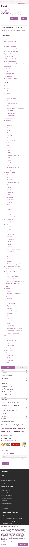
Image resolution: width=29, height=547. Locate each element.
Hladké (9, 244)
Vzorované (10, 177)
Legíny (8, 194)
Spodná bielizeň (9, 338)
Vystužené (9, 231)
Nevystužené (10, 239)
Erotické (9, 241)
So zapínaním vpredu (12, 259)
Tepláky (9, 152)
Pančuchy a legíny (10, 172)
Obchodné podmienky (11, 61)
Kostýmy (9, 209)
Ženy (5, 86)
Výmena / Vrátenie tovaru (12, 59)
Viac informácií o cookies (7, 542)
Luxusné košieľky (10, 222)
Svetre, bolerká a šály (12, 170)
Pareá (8, 100)
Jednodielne (10, 93)
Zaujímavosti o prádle (11, 78)
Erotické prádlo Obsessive (14, 212)
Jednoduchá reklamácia (11, 51)
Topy (8, 165)
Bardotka (9, 236)
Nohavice (9, 147)
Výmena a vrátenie (14, 3)
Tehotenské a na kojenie (13, 254)
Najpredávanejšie (11, 140)
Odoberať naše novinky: (8, 453)
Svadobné (9, 261)
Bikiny (8, 91)
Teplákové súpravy (10, 118)
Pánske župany (9, 350)
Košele (9, 160)
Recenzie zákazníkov (10, 46)
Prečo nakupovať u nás (10, 41)
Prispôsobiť (3, 544)
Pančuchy (9, 175)
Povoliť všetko (23, 544)
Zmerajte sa (8, 76)
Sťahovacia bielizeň (10, 219)
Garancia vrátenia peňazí (11, 49)
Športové (9, 246)
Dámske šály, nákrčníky (13, 276)
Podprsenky (8, 227)
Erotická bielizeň (9, 197)
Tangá (8, 128)
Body (8, 204)
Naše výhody (8, 44)
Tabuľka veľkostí (9, 73)
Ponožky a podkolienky (13, 333)
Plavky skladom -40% (12, 103)
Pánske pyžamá (11, 110)
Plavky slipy (10, 360)
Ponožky (9, 189)
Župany (7, 224)
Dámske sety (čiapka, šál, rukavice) (16, 281)
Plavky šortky (10, 355)
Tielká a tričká (10, 345)
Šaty (8, 145)
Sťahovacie (10, 133)
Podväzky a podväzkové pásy (14, 330)
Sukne (8, 157)
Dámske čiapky (11, 274)
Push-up (9, 229)
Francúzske (10, 138)
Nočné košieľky (11, 199)
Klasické (9, 123)
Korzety (9, 207)
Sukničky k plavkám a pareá (14, 328)
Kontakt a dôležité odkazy (11, 66)
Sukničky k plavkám (12, 98)
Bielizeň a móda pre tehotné (12, 266)
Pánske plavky (9, 353)
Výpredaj (7, 296)
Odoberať (5, 464)
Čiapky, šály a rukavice (11, 271)
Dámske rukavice (11, 278)
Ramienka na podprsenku (14, 264)
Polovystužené (11, 234)
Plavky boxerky (11, 358)
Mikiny (9, 150)
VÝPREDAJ (8, 362)
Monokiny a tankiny (12, 96)
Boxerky (9, 130)
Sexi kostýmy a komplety (11, 283)
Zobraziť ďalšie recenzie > (7, 435)
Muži (5, 335)
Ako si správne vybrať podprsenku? (14, 63)
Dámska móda (9, 143)
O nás (7, 71)
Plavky (7, 88)
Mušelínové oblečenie (13, 155)
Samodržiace (10, 180)
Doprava (22, 3)
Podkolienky (10, 192)
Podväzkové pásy (11, 185)
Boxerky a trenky (11, 340)
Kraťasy (9, 162)
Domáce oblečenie (10, 217)
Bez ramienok (10, 256)
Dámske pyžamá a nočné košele (15, 108)
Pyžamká (7, 105)
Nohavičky (8, 120)
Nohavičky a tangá (12, 311)
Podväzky (9, 187)
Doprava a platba (8, 54)
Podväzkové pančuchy (13, 182)
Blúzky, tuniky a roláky (13, 167)
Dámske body (10, 325)
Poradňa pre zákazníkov (10, 56)
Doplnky (9, 214)
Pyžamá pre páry (11, 113)
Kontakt (27, 3)
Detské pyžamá (11, 115)
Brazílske (9, 125)
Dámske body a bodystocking (13, 269)
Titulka (6, 39)
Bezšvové (9, 135)
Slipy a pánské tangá (12, 343)
